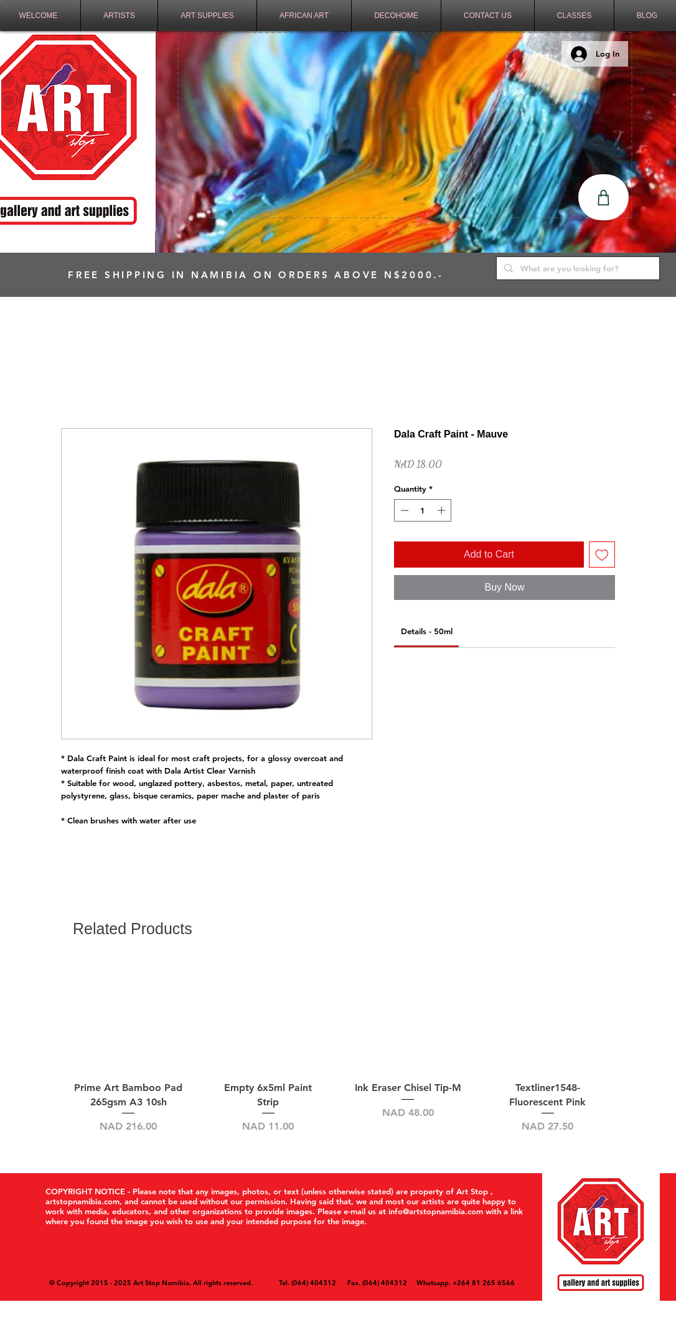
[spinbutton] (423, 510)
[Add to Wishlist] (602, 554)
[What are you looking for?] (576, 268)
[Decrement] (403, 510)
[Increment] (442, 510)
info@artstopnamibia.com (435, 1211)
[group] (338, 1055)
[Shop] (603, 197)
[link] (427, 631)
